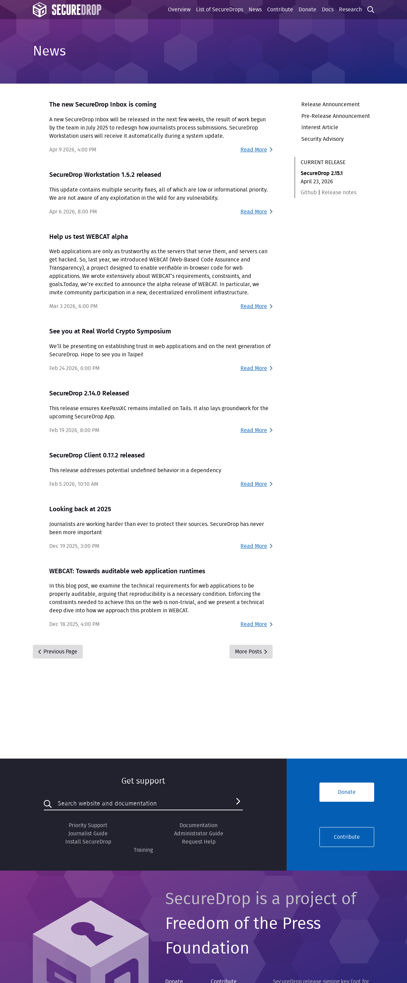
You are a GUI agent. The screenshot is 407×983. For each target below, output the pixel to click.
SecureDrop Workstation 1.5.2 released (105, 175)
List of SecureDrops (219, 9)
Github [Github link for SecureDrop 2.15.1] (309, 192)
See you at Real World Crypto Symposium (110, 331)
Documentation (199, 825)
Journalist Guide (88, 833)
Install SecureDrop (88, 842)
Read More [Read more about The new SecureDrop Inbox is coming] (256, 149)
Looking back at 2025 (80, 509)
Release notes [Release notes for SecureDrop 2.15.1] (338, 192)
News (255, 9)
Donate (307, 9)
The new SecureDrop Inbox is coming (102, 104)
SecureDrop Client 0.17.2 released (97, 455)
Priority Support (88, 825)
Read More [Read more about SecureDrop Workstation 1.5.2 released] (256, 211)
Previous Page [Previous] (57, 651)
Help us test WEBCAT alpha (88, 237)
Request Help (198, 842)
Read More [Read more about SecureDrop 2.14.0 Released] (256, 430)
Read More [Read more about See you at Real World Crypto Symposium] (256, 368)
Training (143, 850)
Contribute (280, 9)
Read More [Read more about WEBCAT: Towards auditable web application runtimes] (256, 624)
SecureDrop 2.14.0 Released (89, 393)
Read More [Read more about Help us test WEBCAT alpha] (256, 306)
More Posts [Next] (251, 651)
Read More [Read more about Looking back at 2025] (256, 546)
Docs (327, 9)
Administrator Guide (198, 833)
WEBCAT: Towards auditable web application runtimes (127, 571)
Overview (179, 9)
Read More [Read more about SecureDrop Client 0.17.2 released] (256, 484)
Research (350, 9)
